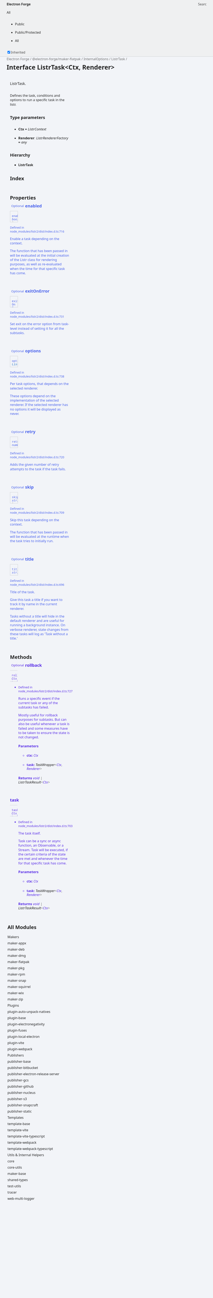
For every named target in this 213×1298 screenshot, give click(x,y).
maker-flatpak (18, 962)
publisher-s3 (17, 1099)
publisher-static (19, 1111)
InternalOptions (96, 59)
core (10, 1161)
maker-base (16, 1173)
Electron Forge (19, 4)
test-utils (14, 1186)
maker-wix (15, 993)
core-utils (14, 1167)
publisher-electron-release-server (33, 1074)
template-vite (17, 1130)
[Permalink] (45, 206)
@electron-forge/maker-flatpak (56, 59)
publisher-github (20, 1086)
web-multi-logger (21, 1198)
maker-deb (16, 949)
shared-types (17, 1180)
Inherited (18, 52)
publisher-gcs (17, 1080)
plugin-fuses (17, 1030)
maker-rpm (16, 974)
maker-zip (15, 999)
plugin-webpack (19, 1049)
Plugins (13, 1005)
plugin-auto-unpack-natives (28, 1011)
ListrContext (37, 129)
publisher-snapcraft (22, 1105)
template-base (18, 1124)
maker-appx (16, 943)
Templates (15, 1117)
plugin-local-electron (23, 1036)
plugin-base (16, 1018)
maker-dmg (16, 955)
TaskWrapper (45, 764)
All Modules (21, 927)
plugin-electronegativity (26, 1024)
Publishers (15, 1055)
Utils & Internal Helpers (25, 1155)
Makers (13, 937)
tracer (12, 1192)
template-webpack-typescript (30, 1148)
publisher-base (19, 1061)
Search (202, 4)
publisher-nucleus (21, 1092)
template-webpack (21, 1142)
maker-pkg (16, 968)
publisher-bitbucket (22, 1067)
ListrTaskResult (29, 782)
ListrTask (118, 59)
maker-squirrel (19, 986)
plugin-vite (15, 1043)
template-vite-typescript (26, 1136)
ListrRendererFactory (52, 138)
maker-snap (16, 980)
